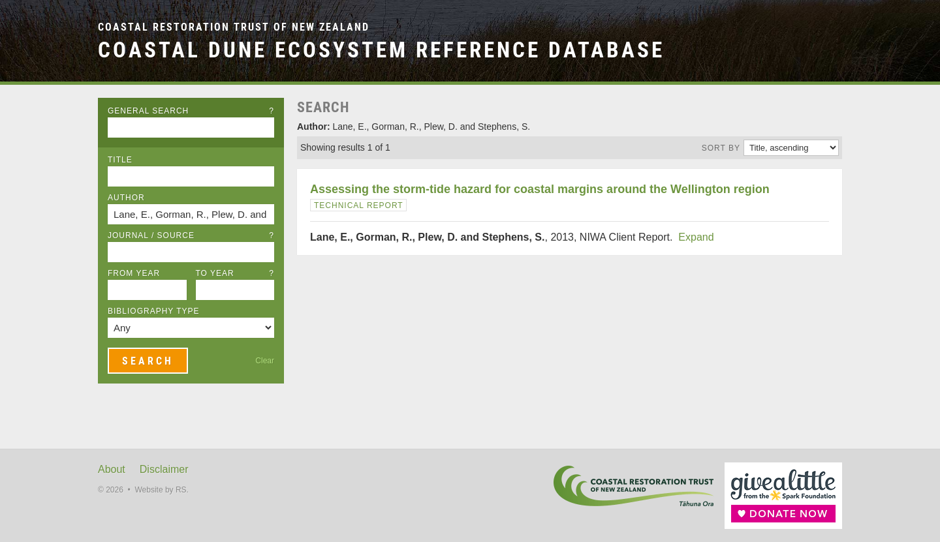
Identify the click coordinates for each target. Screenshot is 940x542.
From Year (134, 273)
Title (120, 159)
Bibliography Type (154, 311)
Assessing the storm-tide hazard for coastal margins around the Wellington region (540, 189)
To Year (235, 273)
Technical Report (358, 205)
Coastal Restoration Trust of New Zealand (233, 27)
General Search (191, 110)
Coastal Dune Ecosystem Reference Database (381, 50)
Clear (264, 360)
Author (126, 197)
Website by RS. (161, 489)
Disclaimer (164, 469)
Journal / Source (191, 235)
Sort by (721, 148)
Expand (695, 237)
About (111, 469)
